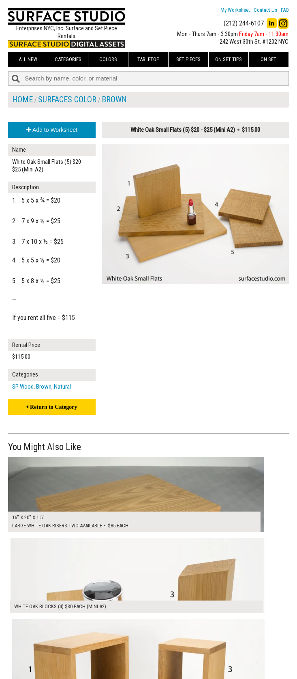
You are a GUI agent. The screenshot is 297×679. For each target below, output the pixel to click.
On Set (268, 59)
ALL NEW (28, 59)
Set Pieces (188, 59)
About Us (118, 647)
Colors (108, 59)
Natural (62, 386)
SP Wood (23, 386)
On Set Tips (228, 59)
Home (22, 99)
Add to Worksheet (51, 130)
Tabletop (148, 59)
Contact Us (265, 10)
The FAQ (117, 656)
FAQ (285, 10)
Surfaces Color (67, 99)
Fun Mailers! (121, 665)
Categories (68, 59)
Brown (114, 99)
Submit (214, 656)
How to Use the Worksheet (138, 638)
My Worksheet (235, 10)
